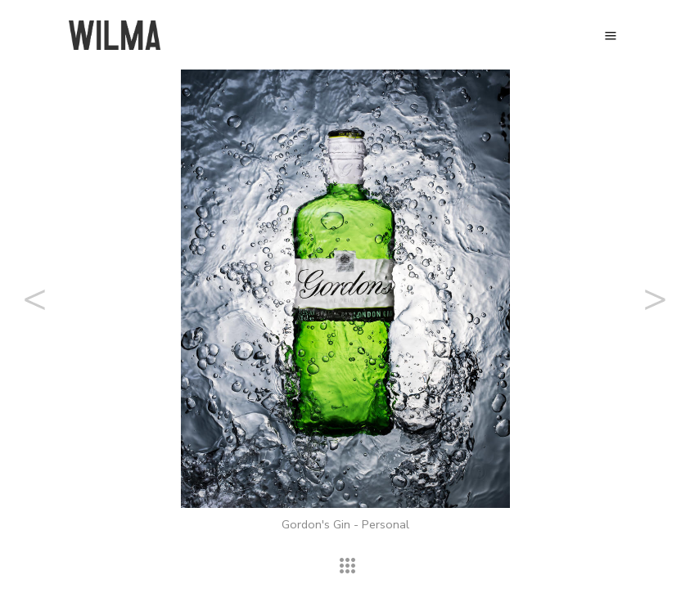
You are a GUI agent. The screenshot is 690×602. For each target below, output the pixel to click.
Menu (611, 35)
